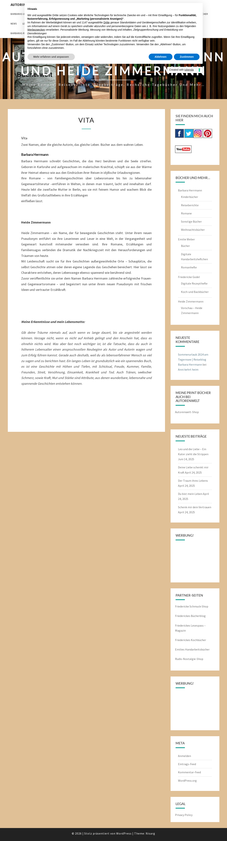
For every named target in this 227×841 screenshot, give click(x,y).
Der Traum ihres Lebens (193, 480)
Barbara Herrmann (190, 190)
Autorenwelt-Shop (187, 412)
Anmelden (184, 756)
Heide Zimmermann (190, 301)
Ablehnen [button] (160, 56)
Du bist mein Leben (190, 494)
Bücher (185, 246)
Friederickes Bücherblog (190, 616)
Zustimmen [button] (187, 56)
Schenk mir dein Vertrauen (194, 507)
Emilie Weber (186, 239)
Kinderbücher (189, 197)
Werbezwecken (36, 29)
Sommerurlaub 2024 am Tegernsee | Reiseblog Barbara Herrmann (193, 359)
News (14, 23)
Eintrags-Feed (187, 764)
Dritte (106, 22)
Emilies (180, 649)
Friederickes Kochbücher (190, 640)
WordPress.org (187, 780)
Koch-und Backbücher (195, 292)
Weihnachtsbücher (193, 229)
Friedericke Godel (189, 277)
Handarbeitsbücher (197, 649)
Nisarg (150, 833)
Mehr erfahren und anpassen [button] (51, 56)
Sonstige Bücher (191, 221)
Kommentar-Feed (189, 772)
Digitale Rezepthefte (194, 283)
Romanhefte (189, 267)
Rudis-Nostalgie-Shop (189, 659)
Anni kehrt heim (188, 369)
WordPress (124, 833)
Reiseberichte (190, 205)
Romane (186, 213)
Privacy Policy (183, 815)
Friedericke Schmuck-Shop (191, 606)
